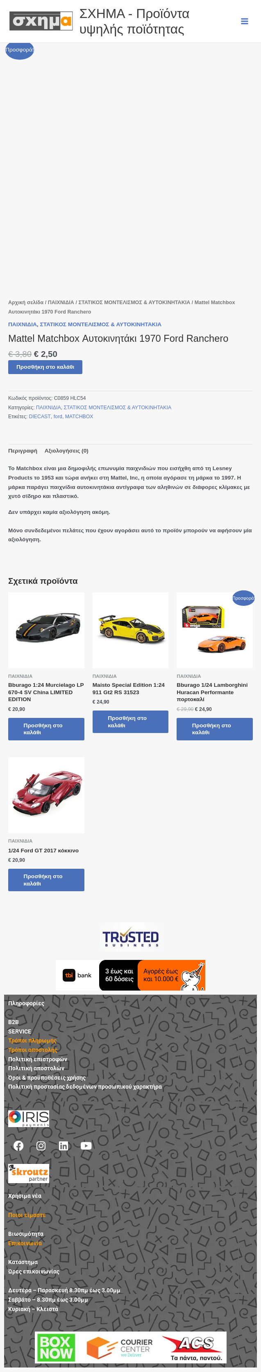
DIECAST (40, 416)
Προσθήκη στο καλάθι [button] (44, 729)
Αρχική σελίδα (25, 302)
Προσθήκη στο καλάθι (45, 367)
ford (58, 416)
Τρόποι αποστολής (32, 1050)
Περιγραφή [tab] (22, 451)
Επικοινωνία (25, 1243)
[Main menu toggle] (245, 21)
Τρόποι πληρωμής (32, 1041)
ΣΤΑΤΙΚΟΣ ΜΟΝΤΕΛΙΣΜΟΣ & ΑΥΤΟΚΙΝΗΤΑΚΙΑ (134, 302)
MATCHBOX (79, 416)
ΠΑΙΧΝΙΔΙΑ (61, 302)
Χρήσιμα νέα (24, 1196)
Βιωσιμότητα (25, 1234)
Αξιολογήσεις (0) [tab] (67, 451)
